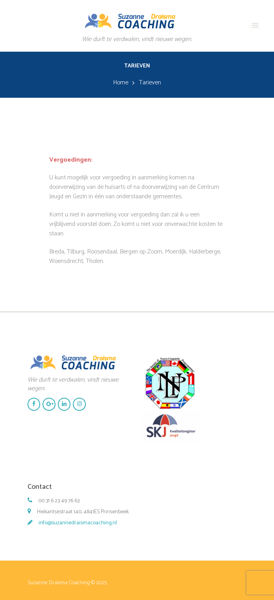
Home (120, 83)
